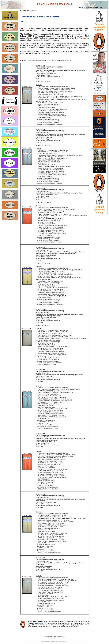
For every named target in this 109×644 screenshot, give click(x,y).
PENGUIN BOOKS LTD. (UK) (37, 623)
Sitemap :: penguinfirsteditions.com (55, 638)
